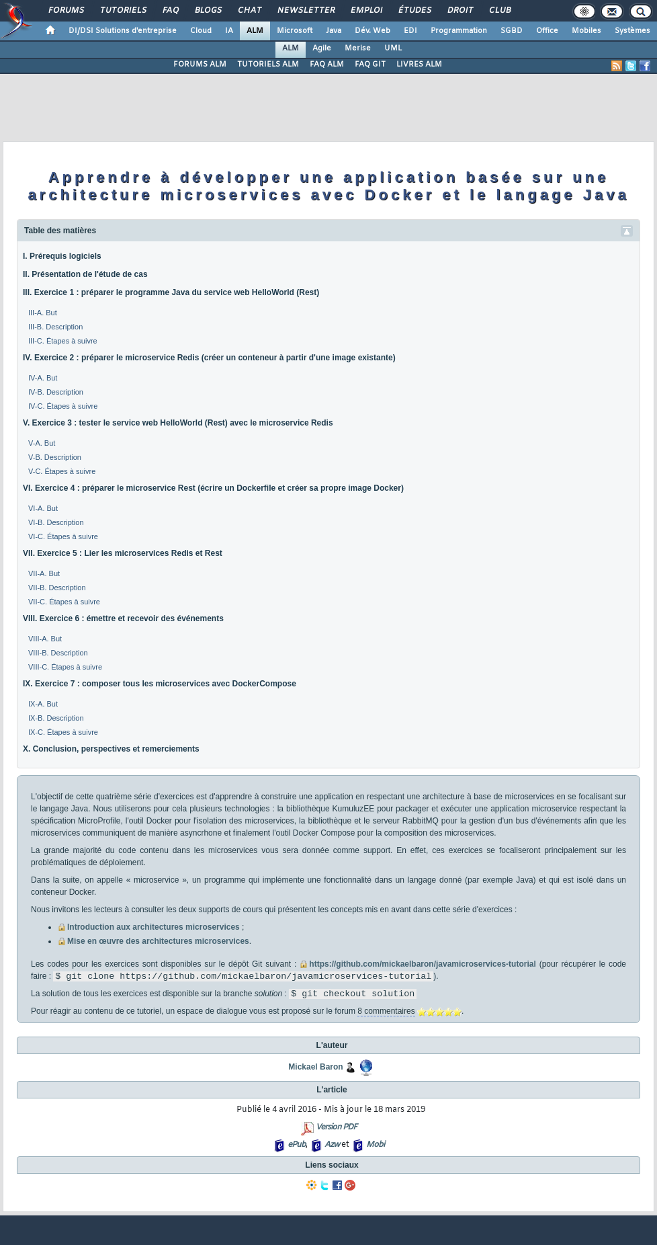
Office (547, 31)
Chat (249, 10)
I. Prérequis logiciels (62, 256)
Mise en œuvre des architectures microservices (158, 941)
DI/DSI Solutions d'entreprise (123, 31)
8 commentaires (385, 1011)
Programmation (459, 31)
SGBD (511, 31)
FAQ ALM (327, 64)
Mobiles (586, 31)
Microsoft (294, 31)
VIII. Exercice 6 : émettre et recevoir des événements (123, 618)
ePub (297, 1144)
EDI (410, 31)
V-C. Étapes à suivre (61, 471)
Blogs (207, 10)
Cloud (201, 31)
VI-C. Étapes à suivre (63, 536)
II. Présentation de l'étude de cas (85, 274)
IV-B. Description (55, 392)
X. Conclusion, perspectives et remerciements (111, 749)
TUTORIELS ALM (268, 64)
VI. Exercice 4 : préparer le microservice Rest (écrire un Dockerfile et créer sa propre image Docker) (213, 488)
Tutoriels (122, 10)
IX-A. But (43, 704)
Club (499, 10)
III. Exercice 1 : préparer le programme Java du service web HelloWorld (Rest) (171, 292)
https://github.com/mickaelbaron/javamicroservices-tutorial (422, 964)
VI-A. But (43, 508)
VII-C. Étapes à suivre (64, 602)
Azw (331, 1144)
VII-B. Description (57, 588)
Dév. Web (372, 31)
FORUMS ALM (199, 64)
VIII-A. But (45, 639)
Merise (358, 48)
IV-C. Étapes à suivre (62, 406)
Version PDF (336, 1127)
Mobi (375, 1144)
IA (229, 31)
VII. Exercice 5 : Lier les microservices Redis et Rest (122, 553)
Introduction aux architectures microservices (153, 927)
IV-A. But (42, 378)
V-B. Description (54, 457)
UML (393, 48)
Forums (65, 10)
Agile (321, 48)
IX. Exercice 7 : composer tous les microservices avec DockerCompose (159, 683)
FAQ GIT (370, 64)
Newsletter (305, 10)
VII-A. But (44, 573)
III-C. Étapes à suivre (62, 341)
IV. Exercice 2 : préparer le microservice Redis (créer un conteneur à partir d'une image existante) (209, 357)
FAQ (170, 10)
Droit (459, 10)
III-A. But (42, 313)
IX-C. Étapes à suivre (63, 732)
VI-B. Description (56, 522)
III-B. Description (55, 327)
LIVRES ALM (419, 64)
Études (414, 10)
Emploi (366, 10)
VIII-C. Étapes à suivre (65, 667)
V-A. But (41, 443)
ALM (255, 31)
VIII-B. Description (58, 653)
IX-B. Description (56, 718)
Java (333, 31)
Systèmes (632, 31)
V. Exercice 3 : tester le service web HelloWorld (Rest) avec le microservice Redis (178, 423)
